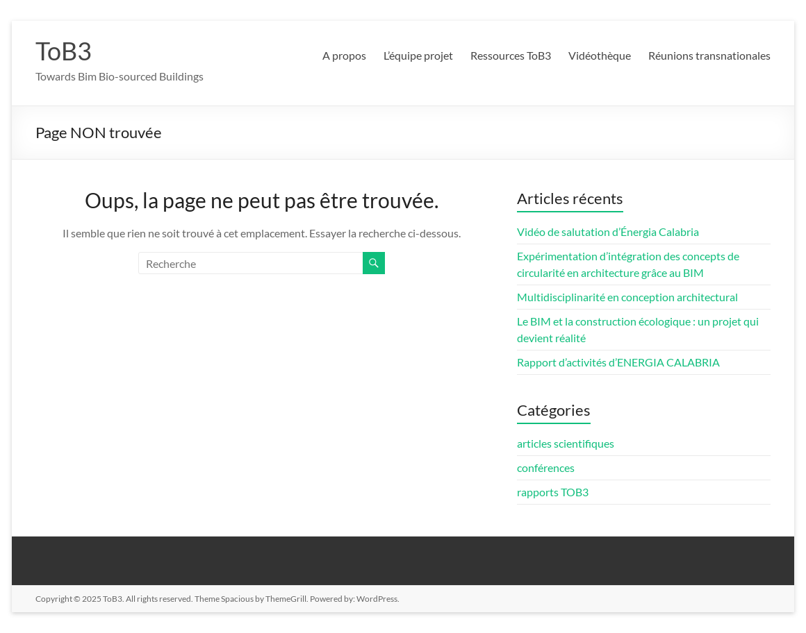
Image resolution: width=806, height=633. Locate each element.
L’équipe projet (418, 55)
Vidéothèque (599, 55)
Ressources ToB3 (510, 55)
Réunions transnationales (709, 55)
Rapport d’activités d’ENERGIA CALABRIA (618, 362)
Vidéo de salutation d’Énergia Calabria (608, 231)
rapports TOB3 (553, 491)
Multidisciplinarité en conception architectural (627, 296)
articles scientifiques (565, 443)
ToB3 (63, 50)
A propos (344, 55)
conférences (546, 467)
